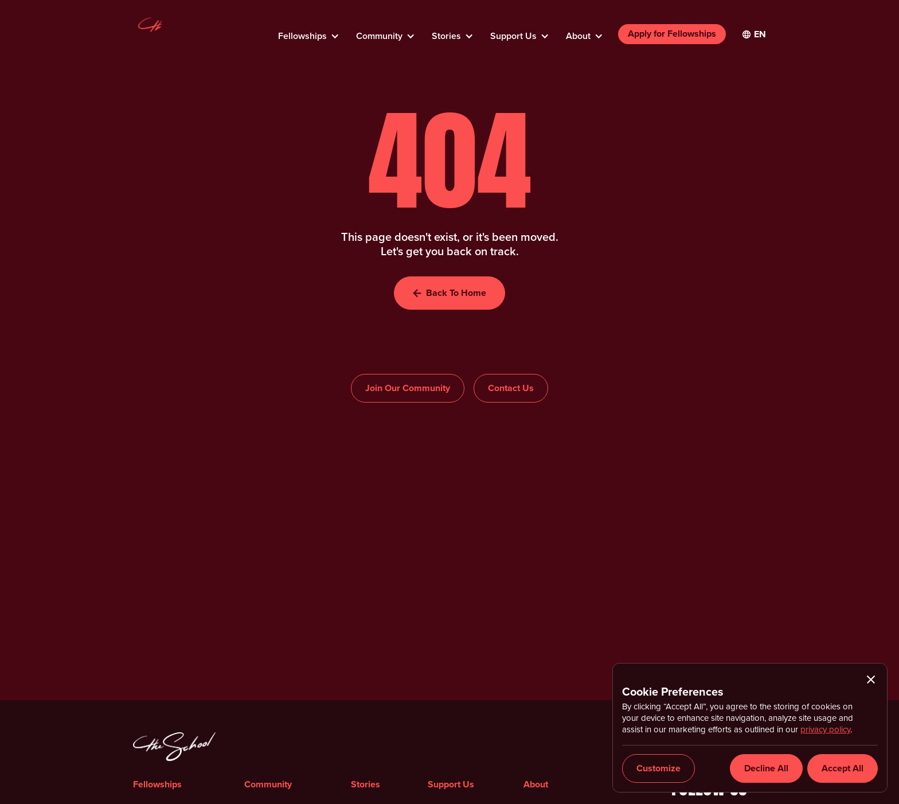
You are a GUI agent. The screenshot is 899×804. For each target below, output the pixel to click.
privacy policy (825, 729)
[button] (308, 32)
